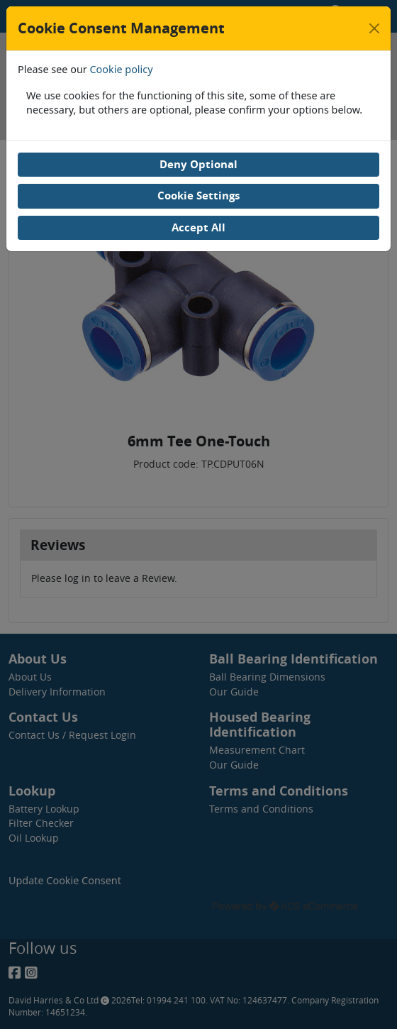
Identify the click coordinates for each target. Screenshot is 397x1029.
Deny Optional (198, 164)
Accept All (198, 227)
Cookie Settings (198, 195)
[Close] (374, 28)
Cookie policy (121, 69)
